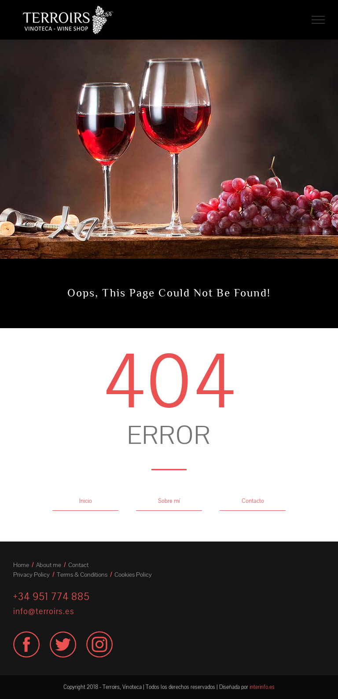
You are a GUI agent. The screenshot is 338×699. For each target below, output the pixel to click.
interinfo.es (262, 687)
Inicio (85, 501)
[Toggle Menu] (318, 20)
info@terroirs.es (43, 611)
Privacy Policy (31, 575)
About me (48, 565)
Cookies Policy (133, 575)
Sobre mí (169, 501)
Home (21, 565)
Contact (78, 565)
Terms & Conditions (82, 575)
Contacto (253, 501)
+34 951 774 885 (51, 597)
